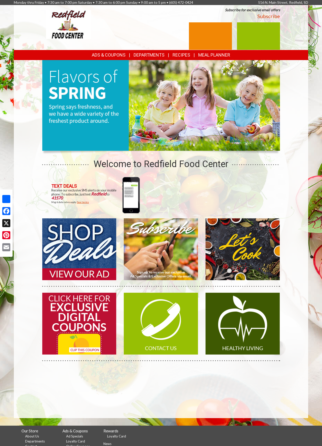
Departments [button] (149, 55)
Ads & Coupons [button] (109, 55)
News (107, 444)
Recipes (181, 55)
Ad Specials (74, 436)
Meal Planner (214, 55)
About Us (32, 436)
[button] (155, 146)
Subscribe (268, 16)
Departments (35, 441)
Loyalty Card (75, 441)
